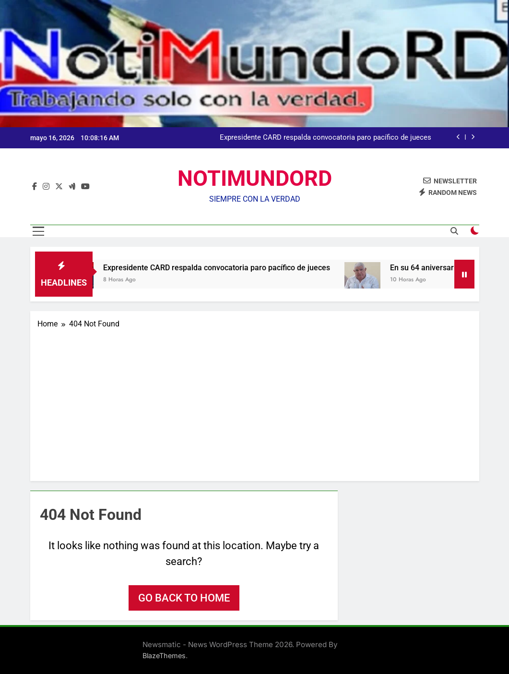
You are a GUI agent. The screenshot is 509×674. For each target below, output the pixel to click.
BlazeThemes (164, 655)
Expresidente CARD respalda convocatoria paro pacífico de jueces (325, 138)
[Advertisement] (254, 402)
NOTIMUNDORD (255, 178)
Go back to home (184, 598)
